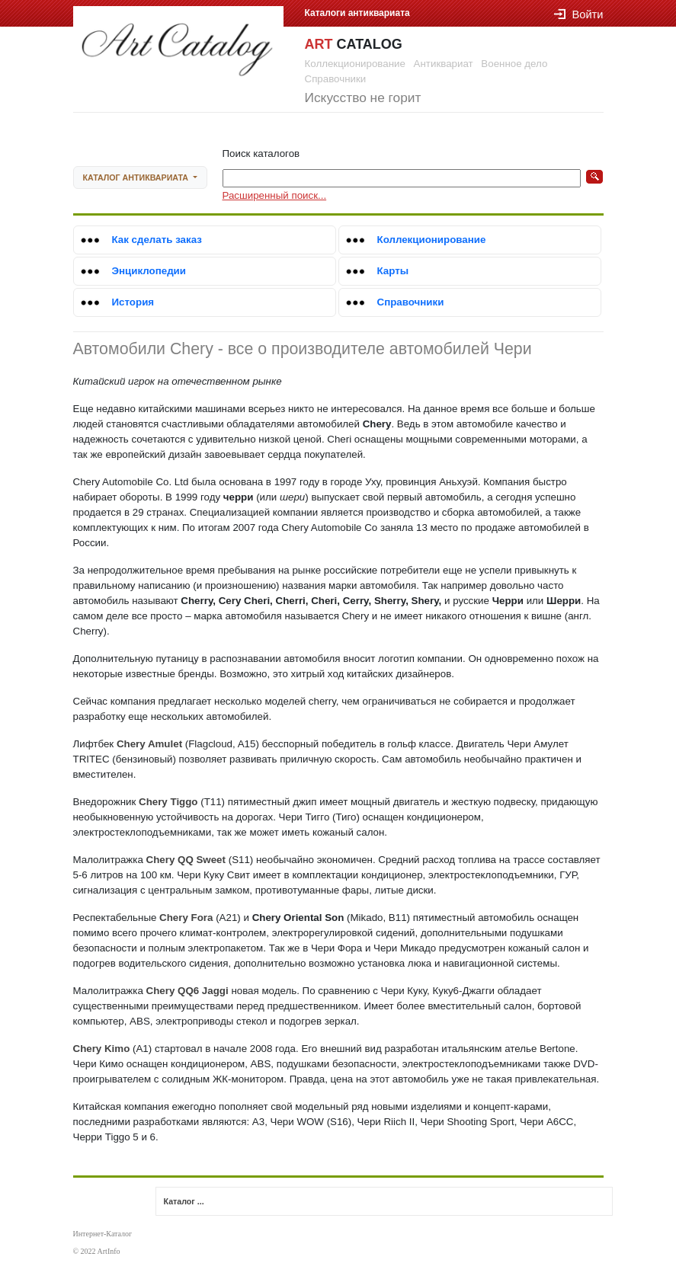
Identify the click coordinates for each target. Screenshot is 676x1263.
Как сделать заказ (157, 239)
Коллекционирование (431, 239)
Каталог (137, 177)
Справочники (410, 302)
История (133, 302)
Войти (578, 14)
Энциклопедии (149, 271)
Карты (393, 271)
